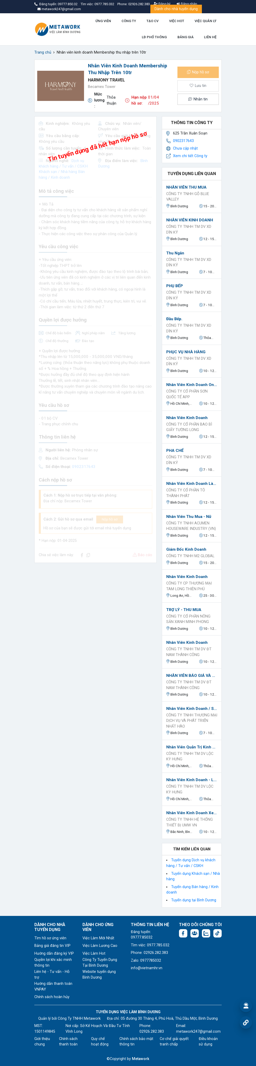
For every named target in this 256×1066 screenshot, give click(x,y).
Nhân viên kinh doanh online (191, 384)
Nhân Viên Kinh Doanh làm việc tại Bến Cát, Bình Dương (191, 483)
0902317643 (183, 141)
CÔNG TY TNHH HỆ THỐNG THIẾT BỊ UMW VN (189, 822)
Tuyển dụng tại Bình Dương (193, 900)
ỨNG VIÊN (103, 21)
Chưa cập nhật (185, 148)
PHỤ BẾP (174, 286)
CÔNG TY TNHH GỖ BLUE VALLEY (187, 197)
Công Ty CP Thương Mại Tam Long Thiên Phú (189, 586)
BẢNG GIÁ (185, 37)
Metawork (140, 1059)
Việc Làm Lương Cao (99, 945)
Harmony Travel (106, 80)
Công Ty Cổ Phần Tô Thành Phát (185, 493)
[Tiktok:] (217, 933)
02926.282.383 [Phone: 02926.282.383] (151, 1031)
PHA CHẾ (175, 450)
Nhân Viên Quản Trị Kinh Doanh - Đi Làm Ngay (191, 747)
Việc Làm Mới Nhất (98, 938)
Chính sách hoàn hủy (51, 997)
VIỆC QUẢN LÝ (205, 21)
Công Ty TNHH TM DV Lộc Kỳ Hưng (189, 757)
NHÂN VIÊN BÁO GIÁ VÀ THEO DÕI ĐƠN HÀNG (191, 675)
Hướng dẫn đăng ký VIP (54, 953)
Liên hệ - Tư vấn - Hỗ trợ (51, 974)
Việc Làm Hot (93, 953)
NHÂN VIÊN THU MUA (186, 187)
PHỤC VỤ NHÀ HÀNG (186, 352)
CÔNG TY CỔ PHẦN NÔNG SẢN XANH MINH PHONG (188, 619)
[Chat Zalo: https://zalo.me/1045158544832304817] (206, 933)
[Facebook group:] (194, 933)
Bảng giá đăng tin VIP (52, 945)
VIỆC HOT (176, 21)
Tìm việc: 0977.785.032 (150, 945)
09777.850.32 (68, 4)
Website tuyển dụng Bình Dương (99, 974)
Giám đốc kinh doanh (186, 549)
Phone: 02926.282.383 (149, 953)
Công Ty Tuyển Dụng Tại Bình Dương (99, 963)
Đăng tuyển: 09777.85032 (141, 935)
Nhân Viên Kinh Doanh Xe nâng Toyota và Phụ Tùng (191, 813)
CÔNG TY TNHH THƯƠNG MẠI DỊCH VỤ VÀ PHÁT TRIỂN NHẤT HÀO (191, 721)
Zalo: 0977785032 (146, 960)
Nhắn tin (198, 99)
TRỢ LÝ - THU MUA (183, 609)
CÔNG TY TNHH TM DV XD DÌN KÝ (188, 229)
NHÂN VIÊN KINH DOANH (189, 220)
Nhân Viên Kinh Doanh (187, 576)
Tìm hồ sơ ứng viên (50, 938)
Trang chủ (42, 52)
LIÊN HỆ (210, 37)
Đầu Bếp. (174, 319)
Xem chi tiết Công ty (190, 156)
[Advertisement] (95, 603)
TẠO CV (152, 21)
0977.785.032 (104, 4)
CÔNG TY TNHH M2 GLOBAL (190, 556)
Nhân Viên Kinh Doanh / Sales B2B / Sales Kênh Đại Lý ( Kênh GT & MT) (191, 708)
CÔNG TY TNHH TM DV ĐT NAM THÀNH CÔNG (189, 652)
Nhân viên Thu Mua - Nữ (188, 516)
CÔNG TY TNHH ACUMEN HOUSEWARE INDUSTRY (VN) (191, 526)
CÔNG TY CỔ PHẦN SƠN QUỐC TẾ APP (187, 394)
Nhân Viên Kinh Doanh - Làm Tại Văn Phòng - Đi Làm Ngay (191, 780)
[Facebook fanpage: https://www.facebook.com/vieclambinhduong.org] (183, 933)
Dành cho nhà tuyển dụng (176, 9)
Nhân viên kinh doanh (187, 417)
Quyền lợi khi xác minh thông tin (53, 963)
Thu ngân (175, 253)
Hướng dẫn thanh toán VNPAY (53, 986)
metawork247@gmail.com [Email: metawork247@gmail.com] (198, 1031)
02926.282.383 (139, 4)
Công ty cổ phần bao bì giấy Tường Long (189, 427)
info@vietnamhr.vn (146, 968)
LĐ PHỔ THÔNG (154, 37)
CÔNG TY (128, 21)
